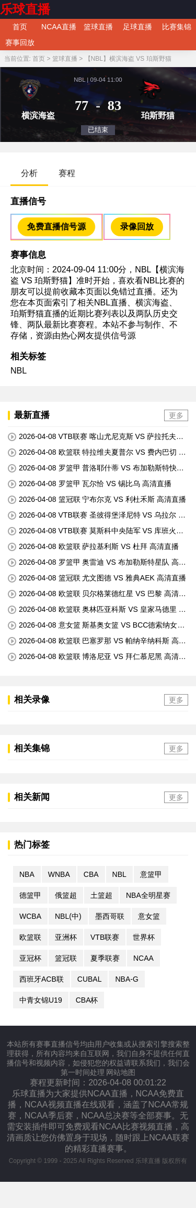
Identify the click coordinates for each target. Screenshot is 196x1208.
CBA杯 (87, 1000)
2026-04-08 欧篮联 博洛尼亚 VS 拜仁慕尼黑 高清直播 (97, 657)
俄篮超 (66, 895)
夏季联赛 (105, 958)
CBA (91, 874)
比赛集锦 (176, 27)
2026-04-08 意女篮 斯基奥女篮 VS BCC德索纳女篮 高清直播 (96, 625)
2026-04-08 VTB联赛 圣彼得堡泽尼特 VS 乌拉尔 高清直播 (97, 515)
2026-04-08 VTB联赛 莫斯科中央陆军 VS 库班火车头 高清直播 (95, 531)
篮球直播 (98, 27)
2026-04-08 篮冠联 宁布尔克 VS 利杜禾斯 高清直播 (97, 499)
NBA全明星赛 (148, 895)
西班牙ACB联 (41, 979)
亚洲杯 (66, 937)
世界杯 (144, 937)
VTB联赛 (104, 937)
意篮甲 (151, 874)
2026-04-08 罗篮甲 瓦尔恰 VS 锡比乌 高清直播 (89, 483)
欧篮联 (30, 937)
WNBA (59, 874)
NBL (18, 370)
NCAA (143, 958)
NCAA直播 (58, 27)
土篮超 (101, 895)
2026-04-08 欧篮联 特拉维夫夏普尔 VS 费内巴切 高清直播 (97, 452)
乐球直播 (25, 9)
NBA (26, 874)
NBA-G (126, 979)
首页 (20, 27)
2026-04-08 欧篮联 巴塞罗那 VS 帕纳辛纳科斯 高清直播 (97, 641)
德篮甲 (30, 895)
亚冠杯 (30, 958)
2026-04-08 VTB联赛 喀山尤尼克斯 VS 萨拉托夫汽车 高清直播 (95, 437)
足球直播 (137, 27)
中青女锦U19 (40, 1000)
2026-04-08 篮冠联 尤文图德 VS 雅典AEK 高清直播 (97, 578)
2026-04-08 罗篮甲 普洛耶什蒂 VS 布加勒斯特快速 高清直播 (96, 468)
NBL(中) (68, 916)
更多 (176, 415)
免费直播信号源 (56, 226)
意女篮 (149, 916)
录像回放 (137, 226)
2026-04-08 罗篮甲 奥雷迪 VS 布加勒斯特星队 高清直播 (97, 562)
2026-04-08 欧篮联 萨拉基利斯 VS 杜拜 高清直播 (93, 546)
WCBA (30, 916)
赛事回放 (19, 42)
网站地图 (120, 1072)
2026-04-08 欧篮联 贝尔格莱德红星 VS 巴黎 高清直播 (97, 594)
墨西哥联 (109, 916)
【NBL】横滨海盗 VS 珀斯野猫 (128, 58)
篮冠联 (66, 958)
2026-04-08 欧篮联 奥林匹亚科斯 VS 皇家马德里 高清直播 (97, 609)
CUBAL (89, 979)
